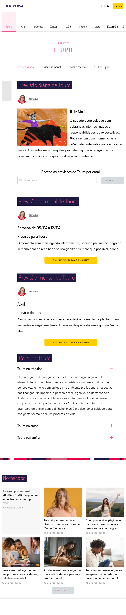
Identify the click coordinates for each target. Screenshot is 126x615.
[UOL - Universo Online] (25, 6)
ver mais (63, 591)
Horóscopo (63, 43)
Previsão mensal (77, 67)
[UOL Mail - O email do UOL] (103, 6)
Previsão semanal (50, 67)
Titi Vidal (33, 99)
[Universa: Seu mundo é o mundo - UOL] (14, 6)
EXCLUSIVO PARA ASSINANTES (71, 260)
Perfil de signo (101, 67)
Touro (63, 50)
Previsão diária (25, 67)
